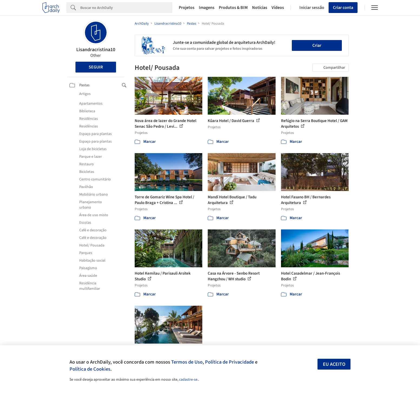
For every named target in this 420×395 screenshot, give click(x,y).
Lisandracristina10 (95, 49)
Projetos (186, 7)
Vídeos (278, 7)
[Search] (126, 7)
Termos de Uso (187, 362)
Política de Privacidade (229, 362)
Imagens (206, 7)
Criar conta (343, 8)
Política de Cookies (90, 369)
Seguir (96, 67)
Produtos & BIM (233, 7)
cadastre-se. (188, 379)
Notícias (259, 7)
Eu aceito (334, 364)
